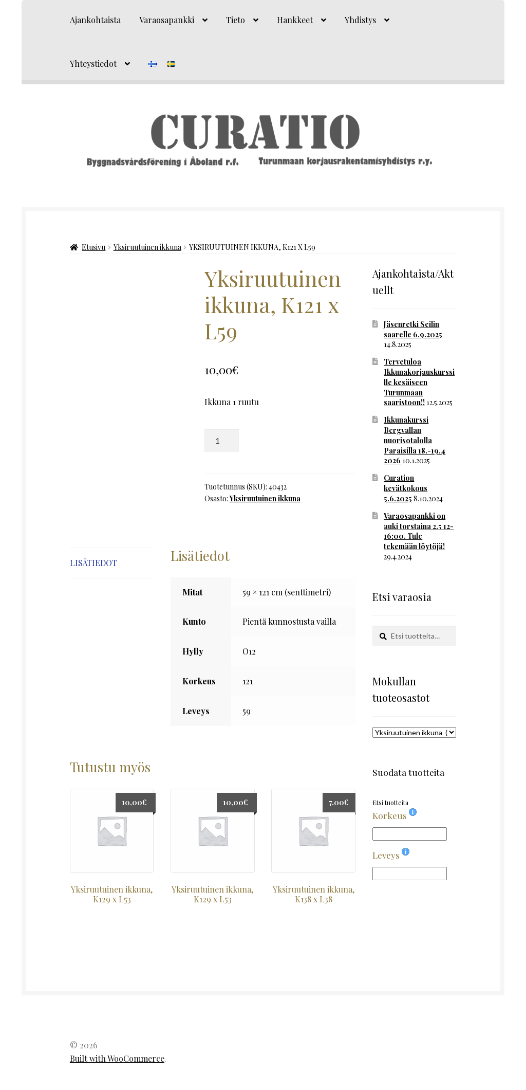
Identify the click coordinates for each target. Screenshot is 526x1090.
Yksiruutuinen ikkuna (147, 247)
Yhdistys (360, 19)
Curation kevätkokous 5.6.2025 (405, 488)
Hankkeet (295, 19)
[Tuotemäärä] (221, 440)
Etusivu (93, 247)
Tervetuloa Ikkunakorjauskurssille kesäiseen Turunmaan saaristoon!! (419, 382)
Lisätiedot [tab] (93, 562)
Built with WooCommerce (117, 1058)
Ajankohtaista (95, 19)
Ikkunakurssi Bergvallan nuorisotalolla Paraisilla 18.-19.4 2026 (414, 440)
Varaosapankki (166, 19)
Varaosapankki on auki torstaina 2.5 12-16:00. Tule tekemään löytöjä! (419, 531)
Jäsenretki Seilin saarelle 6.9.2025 (413, 329)
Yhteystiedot (93, 63)
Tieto (235, 19)
